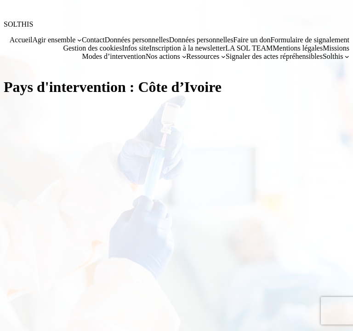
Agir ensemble (54, 40)
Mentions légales (298, 48)
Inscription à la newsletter (187, 48)
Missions (336, 48)
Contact (93, 40)
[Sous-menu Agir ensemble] (79, 40)
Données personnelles (137, 40)
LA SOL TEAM (249, 48)
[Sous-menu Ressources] (223, 56)
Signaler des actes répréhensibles (274, 56)
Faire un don (252, 40)
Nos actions (163, 56)
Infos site (135, 48)
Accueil (21, 40)
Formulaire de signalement (309, 40)
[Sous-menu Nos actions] (184, 56)
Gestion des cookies (92, 48)
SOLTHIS (18, 24)
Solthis (333, 56)
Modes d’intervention (113, 56)
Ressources (202, 56)
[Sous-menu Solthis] (347, 56)
